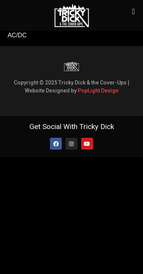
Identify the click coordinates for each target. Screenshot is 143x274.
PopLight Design (98, 91)
